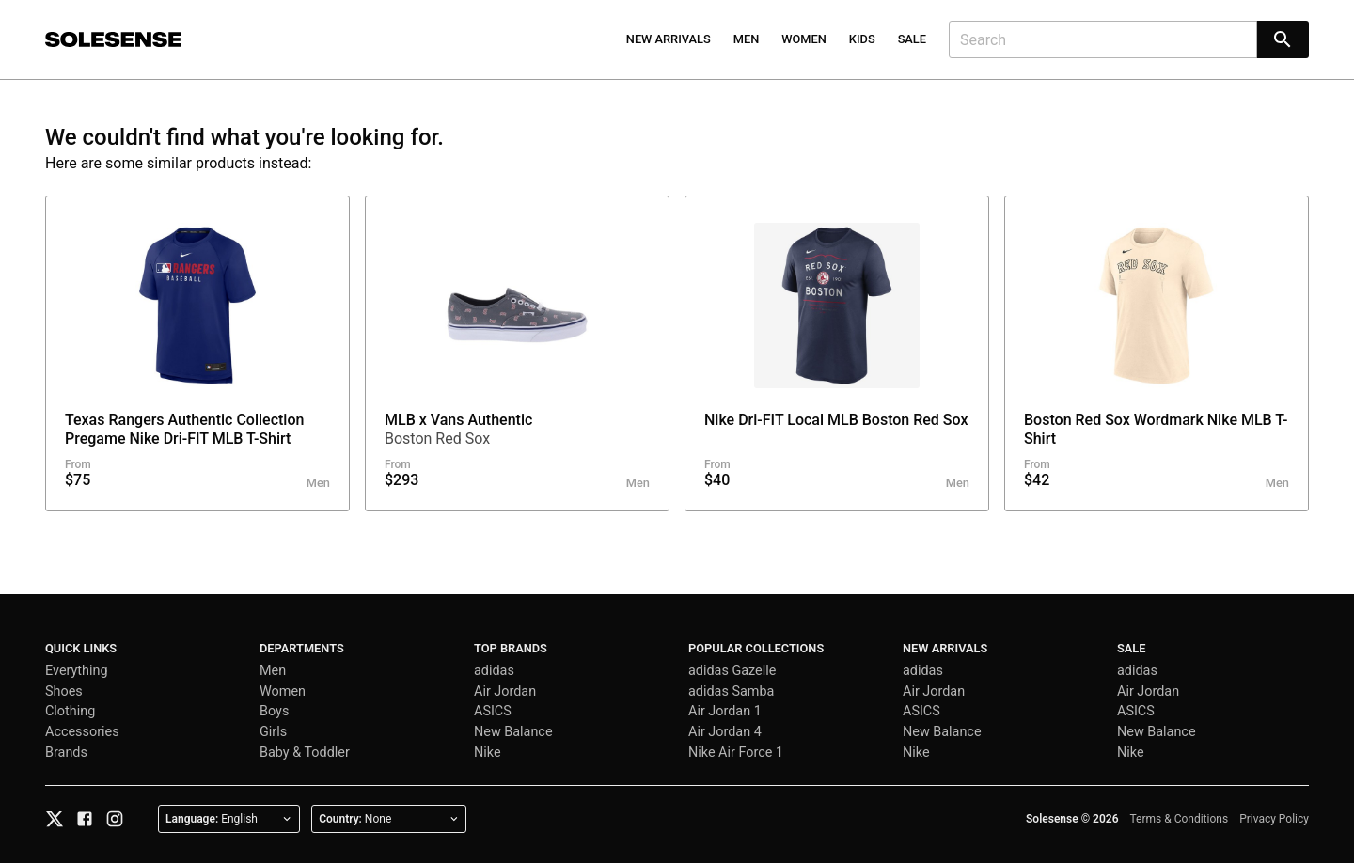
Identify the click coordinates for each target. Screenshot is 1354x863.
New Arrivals (668, 39)
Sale (912, 39)
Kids (862, 39)
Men (746, 39)
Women (804, 39)
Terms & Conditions (1179, 818)
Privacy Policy (1274, 818)
